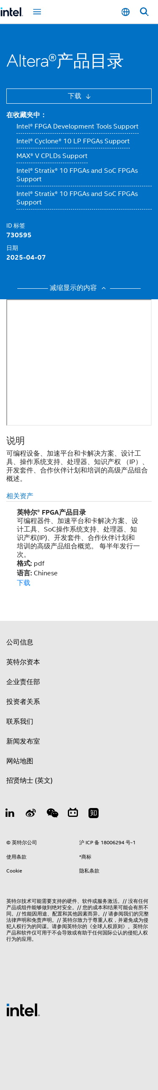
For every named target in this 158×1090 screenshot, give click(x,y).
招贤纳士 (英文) (29, 780)
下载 (75, 96)
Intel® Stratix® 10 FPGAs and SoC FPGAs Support (77, 174)
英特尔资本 (23, 662)
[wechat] (52, 814)
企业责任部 (23, 682)
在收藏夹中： (26, 114)
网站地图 (19, 761)
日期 (12, 248)
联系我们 (19, 721)
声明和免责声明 (34, 920)
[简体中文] (125, 12)
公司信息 (19, 642)
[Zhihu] (93, 814)
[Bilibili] (73, 814)
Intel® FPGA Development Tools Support (77, 126)
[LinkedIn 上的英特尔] (10, 814)
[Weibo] (31, 814)
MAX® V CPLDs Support (52, 156)
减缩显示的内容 (79, 288)
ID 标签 (15, 225)
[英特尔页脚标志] (23, 1009)
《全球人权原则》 (107, 926)
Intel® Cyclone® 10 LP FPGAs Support (73, 141)
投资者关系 (23, 702)
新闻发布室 (23, 741)
